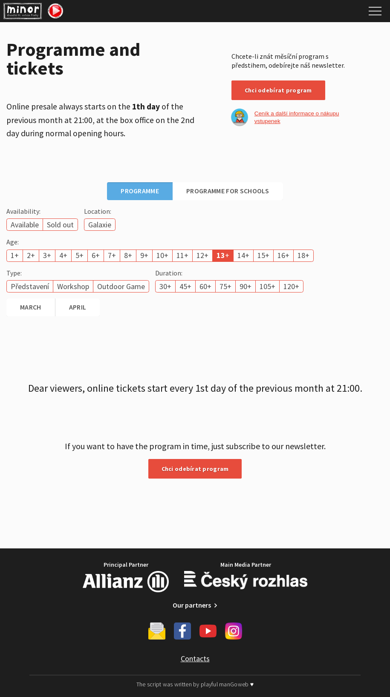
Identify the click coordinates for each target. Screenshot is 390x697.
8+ (128, 255)
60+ (205, 286)
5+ (79, 255)
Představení (30, 286)
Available (25, 224)
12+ (202, 255)
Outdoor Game (121, 286)
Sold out (60, 224)
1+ (15, 255)
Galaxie (99, 224)
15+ (263, 255)
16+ (283, 255)
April (78, 307)
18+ (303, 255)
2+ (31, 255)
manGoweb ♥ (236, 684)
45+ (185, 286)
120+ (291, 286)
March (30, 307)
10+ (162, 255)
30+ (165, 286)
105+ (267, 286)
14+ (243, 255)
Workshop (73, 286)
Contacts (195, 658)
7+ (112, 255)
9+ (144, 255)
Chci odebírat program (278, 90)
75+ (225, 286)
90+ (245, 286)
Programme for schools (227, 190)
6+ (96, 255)
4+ (63, 255)
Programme (140, 190)
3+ (47, 255)
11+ (182, 255)
